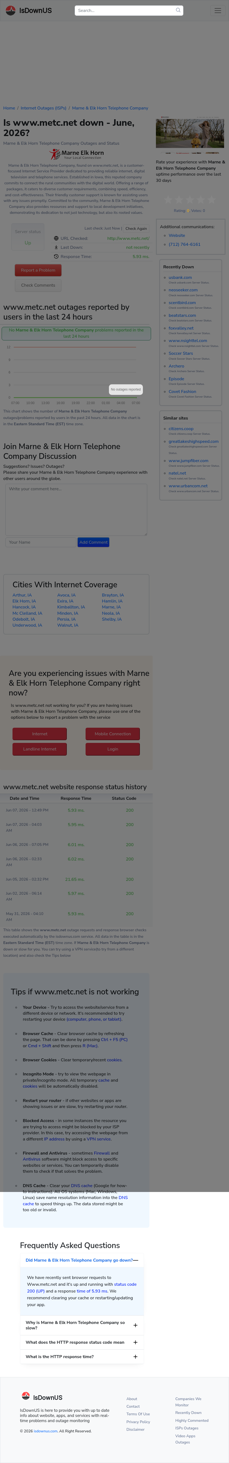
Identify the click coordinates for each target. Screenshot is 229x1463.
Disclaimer (136, 1429)
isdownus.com (45, 1431)
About (132, 1398)
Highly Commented (192, 1420)
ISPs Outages (187, 1428)
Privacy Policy (138, 1422)
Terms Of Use (138, 1414)
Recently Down (188, 1412)
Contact (133, 1406)
